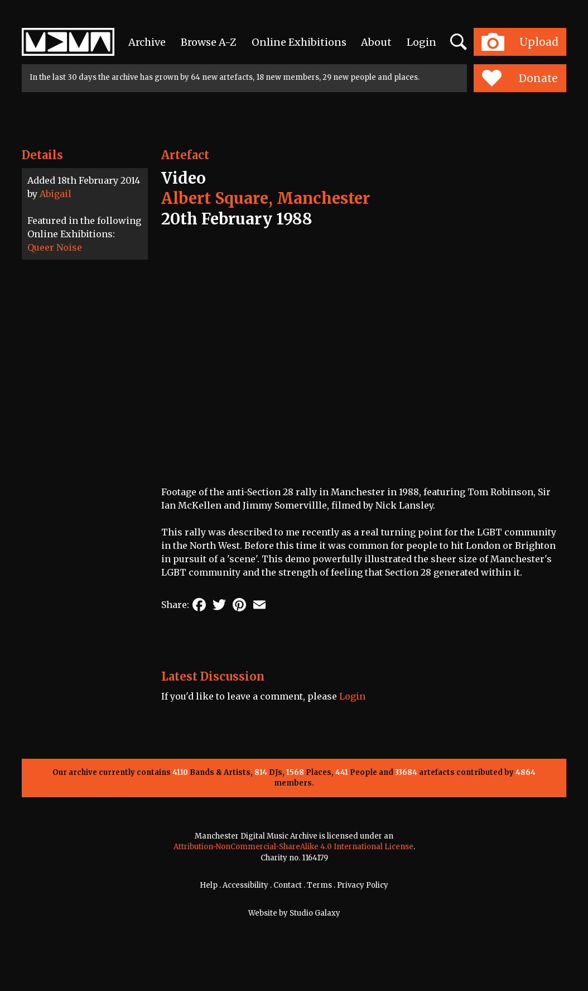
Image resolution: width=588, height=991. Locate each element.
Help (209, 885)
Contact (287, 885)
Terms (319, 885)
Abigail (55, 193)
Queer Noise (54, 247)
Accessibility (245, 885)
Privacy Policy (362, 885)
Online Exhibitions (299, 42)
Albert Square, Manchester (265, 198)
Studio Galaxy (315, 913)
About (376, 42)
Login (421, 42)
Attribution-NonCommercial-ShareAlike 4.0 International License (293, 846)
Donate (519, 78)
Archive (147, 42)
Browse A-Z (209, 42)
